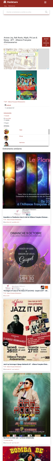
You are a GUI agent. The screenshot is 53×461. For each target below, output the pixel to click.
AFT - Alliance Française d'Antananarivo (14, 101)
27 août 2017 (16, 369)
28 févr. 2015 (16, 222)
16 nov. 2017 (9, 442)
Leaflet (48, 68)
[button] (6, 55)
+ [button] (5, 50)
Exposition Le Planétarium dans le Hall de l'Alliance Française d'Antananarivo (26, 217)
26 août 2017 (9, 369)
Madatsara (11, 2)
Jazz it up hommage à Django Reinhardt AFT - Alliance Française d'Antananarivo (27, 364)
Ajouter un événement (46, 42)
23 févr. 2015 (9, 222)
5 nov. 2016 (8, 118)
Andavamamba (7, 113)
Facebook (8, 105)
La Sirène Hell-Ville (8, 440)
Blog (5, 6)
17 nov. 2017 (16, 442)
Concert (6, 115)
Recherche (12, 6)
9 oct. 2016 (7, 295)
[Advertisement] (26, 26)
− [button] (5, 52)
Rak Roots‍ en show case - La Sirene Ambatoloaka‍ (18, 438)
